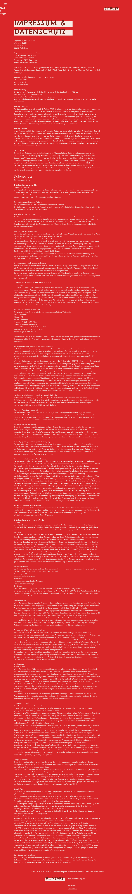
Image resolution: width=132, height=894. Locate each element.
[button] (5, 3)
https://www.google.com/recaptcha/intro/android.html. (44, 850)
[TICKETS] (111, 8)
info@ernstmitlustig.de (76, 878)
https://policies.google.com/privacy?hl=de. (36, 755)
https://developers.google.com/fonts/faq (78, 781)
